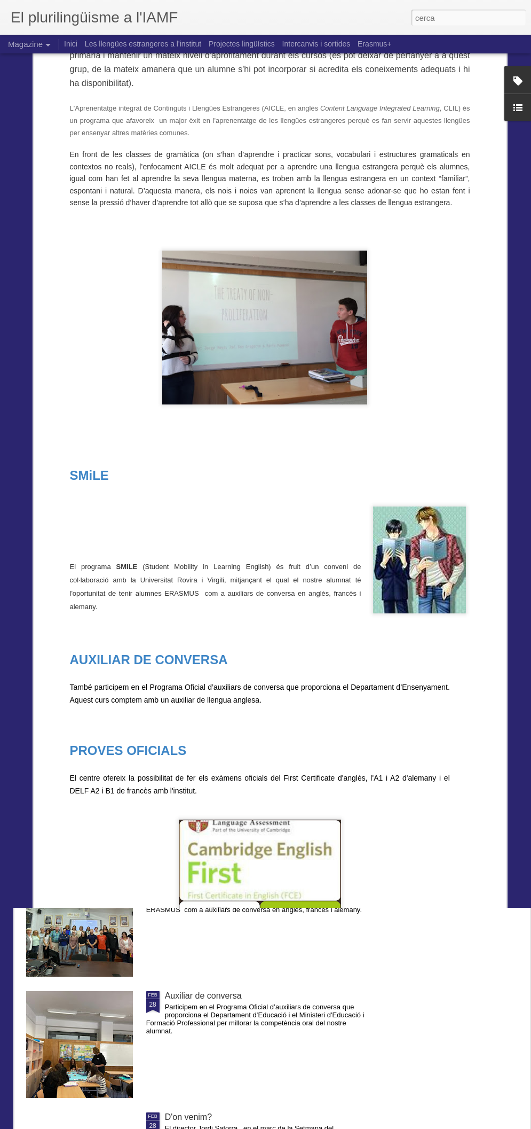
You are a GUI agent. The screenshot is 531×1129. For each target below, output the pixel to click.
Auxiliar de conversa (203, 995)
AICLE (177, 753)
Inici (70, 44)
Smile (175, 874)
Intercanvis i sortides (316, 44)
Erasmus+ (374, 44)
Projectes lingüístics (242, 44)
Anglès (178, 631)
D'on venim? (188, 1117)
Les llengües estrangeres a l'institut (143, 44)
